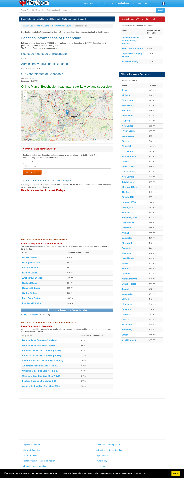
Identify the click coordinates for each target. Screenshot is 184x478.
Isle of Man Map (151, 3)
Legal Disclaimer (102, 455)
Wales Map (137, 3)
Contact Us (100, 466)
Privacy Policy (101, 461)
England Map (88, 3)
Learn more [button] (139, 473)
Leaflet (90, 140)
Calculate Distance (32, 172)
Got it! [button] (176, 473)
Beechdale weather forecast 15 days (43, 190)
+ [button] (25, 93)
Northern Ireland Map (120, 3)
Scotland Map (102, 3)
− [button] (25, 97)
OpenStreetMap (100, 140)
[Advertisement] (67, 215)
